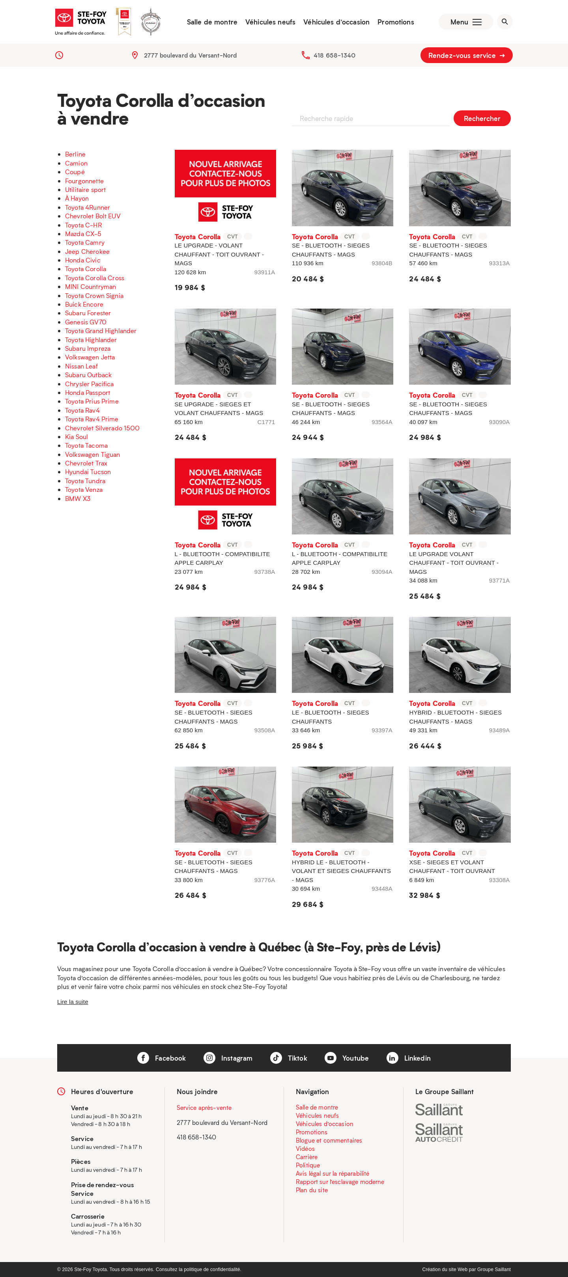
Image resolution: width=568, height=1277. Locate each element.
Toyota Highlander (91, 339)
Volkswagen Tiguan (92, 454)
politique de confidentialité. (212, 1269)
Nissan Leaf (81, 366)
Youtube (347, 1058)
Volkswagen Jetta (90, 357)
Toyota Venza (84, 489)
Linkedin (409, 1058)
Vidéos (305, 1148)
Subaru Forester (88, 313)
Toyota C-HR (83, 225)
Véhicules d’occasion (336, 21)
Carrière (307, 1157)
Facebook (161, 1058)
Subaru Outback (88, 374)
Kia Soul (76, 436)
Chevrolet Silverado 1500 (102, 428)
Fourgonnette (84, 181)
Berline (75, 154)
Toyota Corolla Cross (94, 278)
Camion (76, 163)
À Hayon (77, 198)
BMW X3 (77, 498)
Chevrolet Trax (86, 463)
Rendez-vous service (466, 55)
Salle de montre (212, 21)
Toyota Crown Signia (94, 295)
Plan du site (312, 1190)
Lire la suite (72, 1001)
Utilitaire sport (85, 189)
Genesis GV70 (85, 322)
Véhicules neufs (270, 21)
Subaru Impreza (87, 348)
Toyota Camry (85, 242)
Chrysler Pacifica (89, 384)
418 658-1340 (334, 55)
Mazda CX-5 (83, 233)
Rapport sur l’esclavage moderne (340, 1182)
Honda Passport (87, 392)
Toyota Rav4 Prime (92, 419)
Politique (308, 1165)
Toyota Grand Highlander (100, 330)
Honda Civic (83, 260)
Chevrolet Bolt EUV (93, 216)
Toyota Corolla (85, 268)
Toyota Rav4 (82, 410)
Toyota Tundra (85, 481)
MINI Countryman (90, 286)
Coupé (75, 172)
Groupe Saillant (494, 1269)
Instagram (228, 1058)
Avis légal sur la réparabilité (333, 1173)
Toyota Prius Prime (92, 401)
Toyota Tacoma (86, 445)
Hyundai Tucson (88, 471)
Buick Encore (84, 304)
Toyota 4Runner (87, 207)
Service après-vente (204, 1107)
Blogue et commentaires (329, 1140)
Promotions (395, 21)
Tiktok (288, 1058)
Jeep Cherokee (87, 251)
